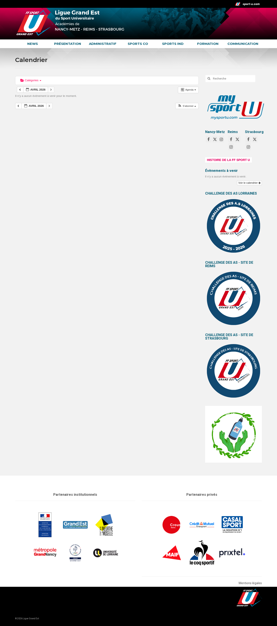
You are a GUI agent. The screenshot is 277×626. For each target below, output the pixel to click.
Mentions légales (250, 583)
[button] (187, 106)
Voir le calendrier (249, 182)
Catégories (30, 80)
